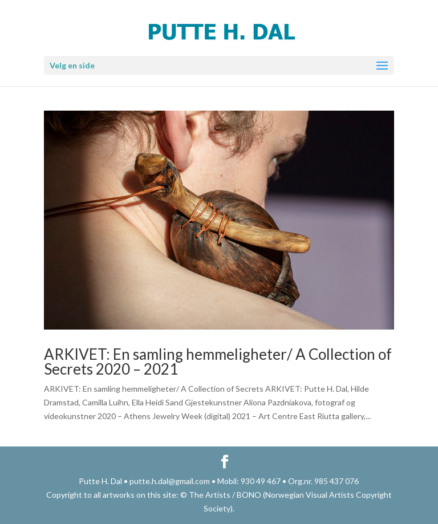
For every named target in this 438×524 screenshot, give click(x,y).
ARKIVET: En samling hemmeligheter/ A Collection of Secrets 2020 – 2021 (218, 361)
